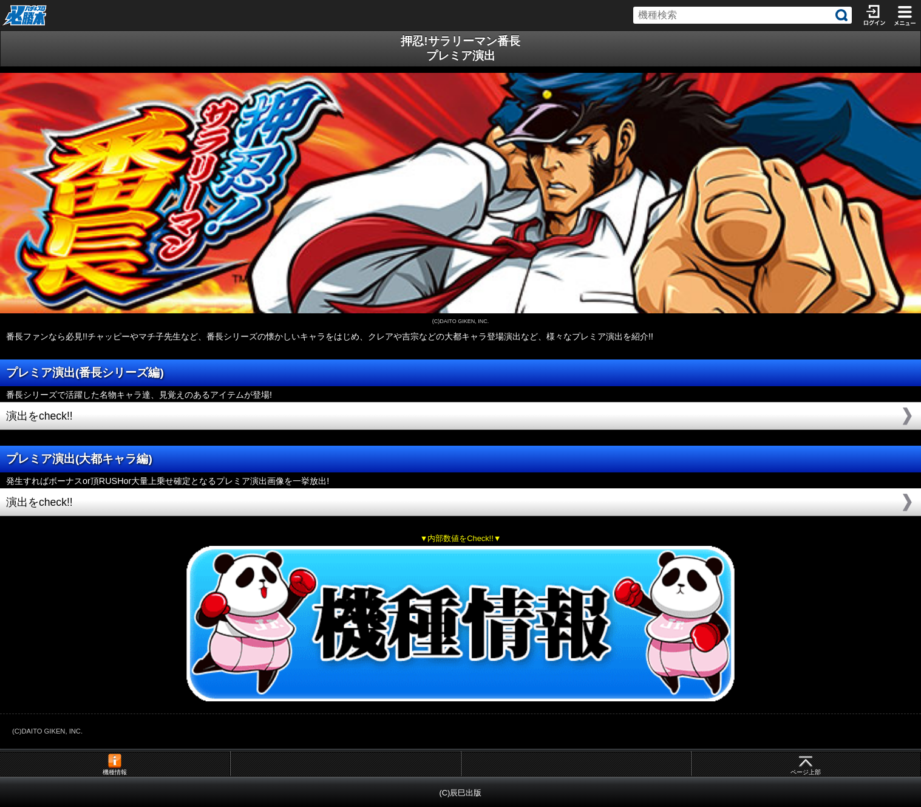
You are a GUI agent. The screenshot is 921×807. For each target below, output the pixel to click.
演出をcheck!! (39, 416)
